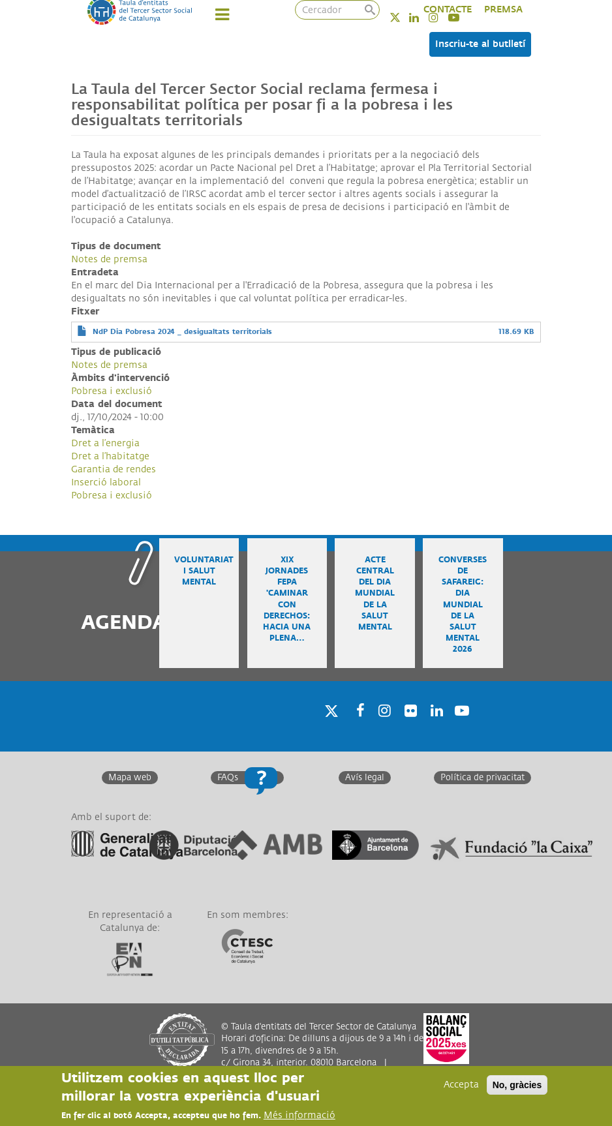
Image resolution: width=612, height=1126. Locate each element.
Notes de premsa (109, 259)
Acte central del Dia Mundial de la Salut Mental (375, 593)
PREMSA (503, 9)
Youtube (460, 728)
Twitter (403, 17)
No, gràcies (517, 1085)
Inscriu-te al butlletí (480, 44)
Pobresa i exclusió (111, 391)
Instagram (382, 728)
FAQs (227, 777)
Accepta (461, 1084)
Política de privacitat (482, 777)
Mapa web (129, 777)
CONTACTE (447, 9)
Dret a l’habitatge (110, 456)
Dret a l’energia (105, 443)
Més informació (299, 1115)
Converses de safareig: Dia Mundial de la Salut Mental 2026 (462, 604)
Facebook (356, 728)
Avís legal (364, 777)
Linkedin (422, 17)
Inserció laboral (106, 482)
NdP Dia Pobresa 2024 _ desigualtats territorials (182, 331)
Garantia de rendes (113, 469)
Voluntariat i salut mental (204, 571)
